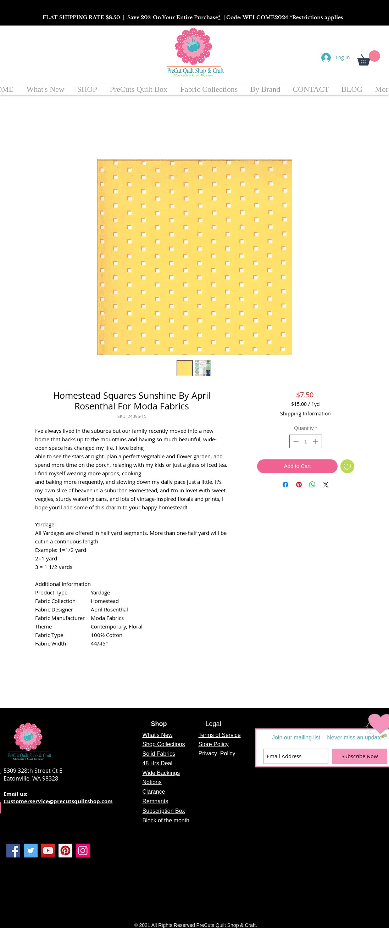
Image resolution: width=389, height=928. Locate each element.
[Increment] (316, 441)
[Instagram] (83, 850)
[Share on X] (326, 484)
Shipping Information (305, 413)
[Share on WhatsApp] (312, 484)
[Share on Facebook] (285, 484)
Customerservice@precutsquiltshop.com (58, 801)
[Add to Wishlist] (347, 466)
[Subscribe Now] (359, 756)
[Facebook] (13, 850)
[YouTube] (48, 850)
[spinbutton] (305, 441)
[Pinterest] (65, 850)
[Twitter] (31, 850)
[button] (368, 58)
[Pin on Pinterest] (299, 484)
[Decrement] (295, 441)
